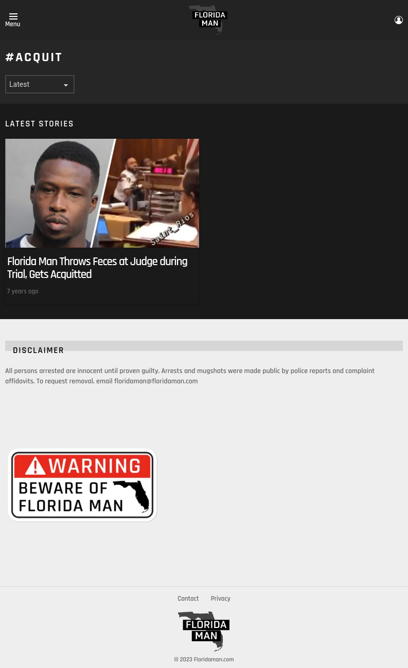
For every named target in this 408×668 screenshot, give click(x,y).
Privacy (220, 599)
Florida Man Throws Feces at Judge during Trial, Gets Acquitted (97, 268)
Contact (188, 599)
